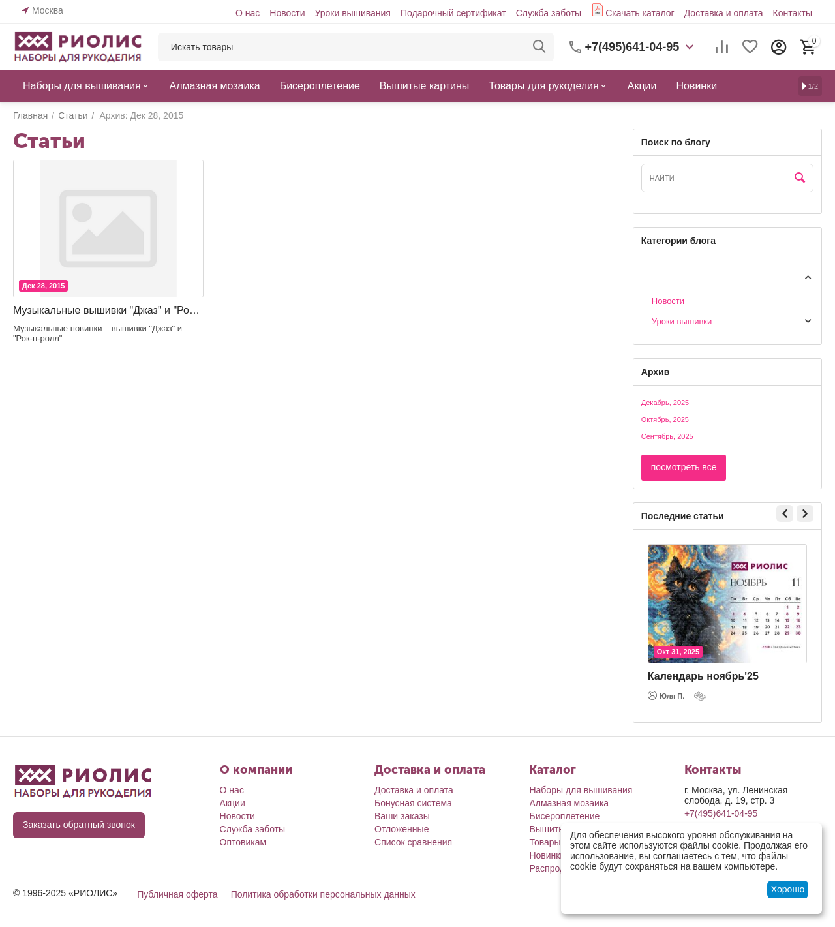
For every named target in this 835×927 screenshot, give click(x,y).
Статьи (655, 276)
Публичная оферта (177, 894)
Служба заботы (549, 13)
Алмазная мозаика (569, 803)
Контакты (792, 13)
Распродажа (555, 868)
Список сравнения (413, 842)
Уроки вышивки (682, 321)
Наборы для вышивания (580, 790)
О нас (247, 13)
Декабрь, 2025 (665, 402)
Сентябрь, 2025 (667, 436)
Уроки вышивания (352, 13)
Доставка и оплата (723, 13)
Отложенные (401, 829)
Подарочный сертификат (453, 13)
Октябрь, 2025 (665, 419)
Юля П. (666, 695)
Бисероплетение (564, 816)
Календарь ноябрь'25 (703, 676)
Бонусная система (413, 803)
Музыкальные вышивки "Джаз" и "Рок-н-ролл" (108, 310)
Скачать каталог (640, 13)
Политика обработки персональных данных (323, 894)
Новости (287, 13)
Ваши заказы (402, 816)
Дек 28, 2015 (43, 286)
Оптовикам (243, 842)
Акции (232, 803)
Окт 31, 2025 (678, 652)
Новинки (547, 855)
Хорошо (788, 889)
